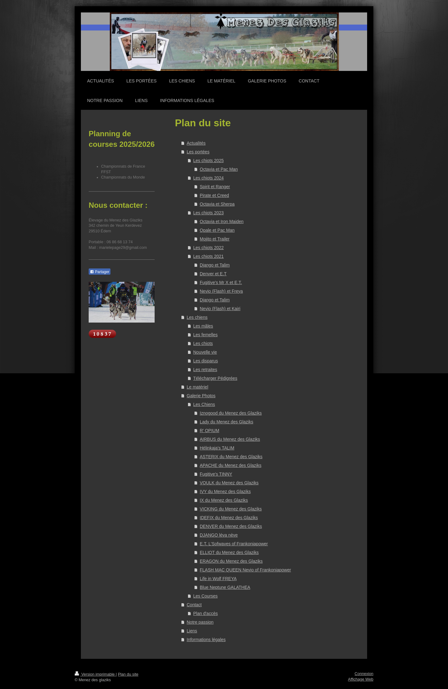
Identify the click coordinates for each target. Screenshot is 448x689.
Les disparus (205, 360)
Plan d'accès (205, 613)
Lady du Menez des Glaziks (226, 421)
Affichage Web (360, 679)
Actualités (196, 143)
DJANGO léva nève (219, 535)
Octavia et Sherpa (217, 204)
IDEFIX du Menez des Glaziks (229, 517)
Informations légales (206, 639)
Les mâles (203, 326)
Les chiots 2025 (208, 160)
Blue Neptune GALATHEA (225, 587)
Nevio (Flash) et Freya (221, 291)
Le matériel (197, 386)
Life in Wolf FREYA (218, 578)
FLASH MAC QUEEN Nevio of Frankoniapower (245, 569)
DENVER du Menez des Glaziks (231, 526)
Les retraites (205, 369)
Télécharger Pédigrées (215, 378)
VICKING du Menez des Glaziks (231, 508)
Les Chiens (204, 404)
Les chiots (203, 343)
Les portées (198, 151)
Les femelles (205, 334)
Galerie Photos (201, 395)
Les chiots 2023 (208, 212)
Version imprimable (95, 674)
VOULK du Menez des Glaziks (229, 482)
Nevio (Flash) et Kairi (220, 308)
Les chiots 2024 (208, 177)
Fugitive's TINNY (216, 474)
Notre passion (200, 622)
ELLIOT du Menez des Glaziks (229, 552)
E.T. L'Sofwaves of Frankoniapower (234, 543)
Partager (99, 272)
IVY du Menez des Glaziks (225, 491)
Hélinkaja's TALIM (217, 447)
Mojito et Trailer (215, 238)
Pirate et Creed (214, 195)
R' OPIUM (209, 430)
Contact (194, 604)
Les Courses (205, 596)
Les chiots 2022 (208, 247)
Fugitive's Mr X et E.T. (221, 282)
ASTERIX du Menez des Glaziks (231, 456)
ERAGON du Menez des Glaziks (231, 561)
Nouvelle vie (205, 352)
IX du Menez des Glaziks (224, 500)
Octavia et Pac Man (219, 169)
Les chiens (197, 317)
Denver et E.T (213, 273)
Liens (192, 630)
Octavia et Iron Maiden (222, 221)
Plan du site (128, 674)
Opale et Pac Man (217, 230)
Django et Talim (215, 265)
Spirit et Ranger (215, 186)
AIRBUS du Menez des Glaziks (230, 439)
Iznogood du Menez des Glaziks (231, 413)
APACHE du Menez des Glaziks (230, 465)
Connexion (364, 674)
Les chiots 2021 (208, 256)
